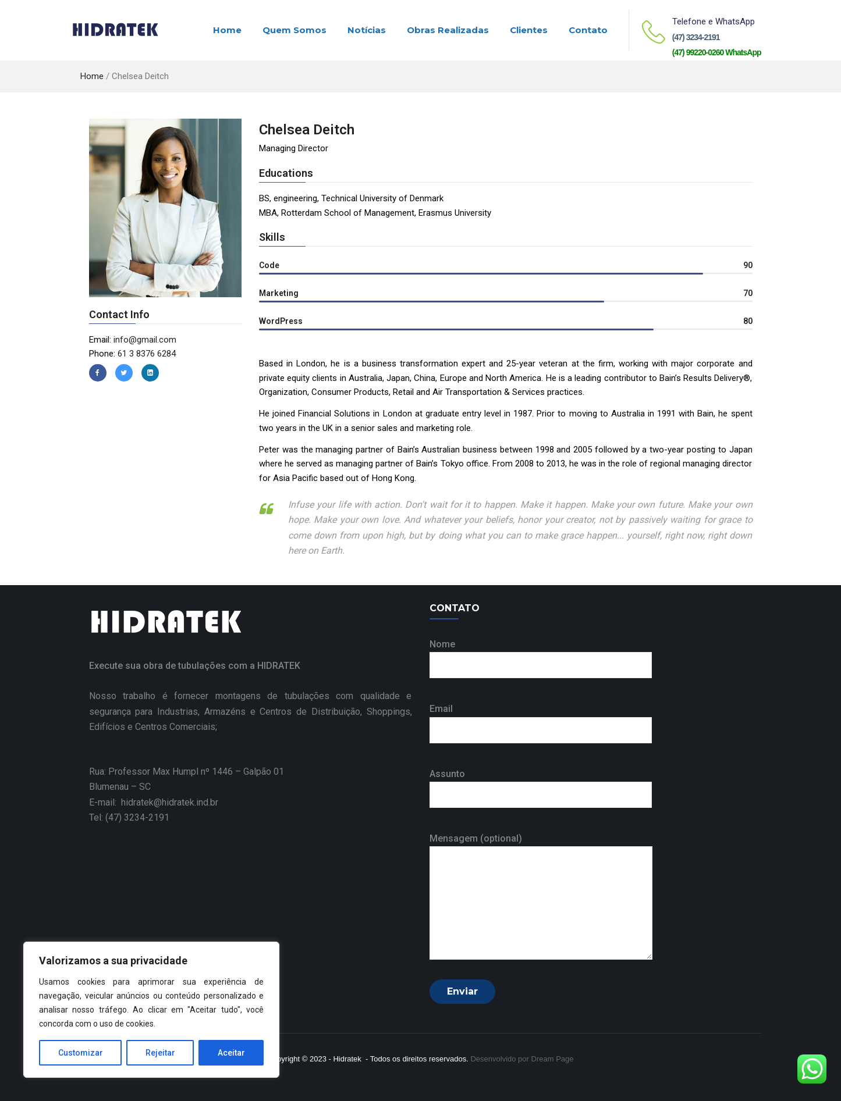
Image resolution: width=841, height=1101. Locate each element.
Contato (588, 29)
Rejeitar (160, 1052)
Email (541, 719)
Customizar (80, 1052)
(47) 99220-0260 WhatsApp (716, 52)
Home (227, 29)
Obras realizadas (448, 29)
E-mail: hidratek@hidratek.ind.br (153, 802)
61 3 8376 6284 (147, 353)
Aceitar (231, 1052)
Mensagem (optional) (541, 897)
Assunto (541, 784)
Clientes (529, 29)
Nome (541, 655)
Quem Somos (294, 29)
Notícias (366, 29)
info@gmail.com (144, 339)
